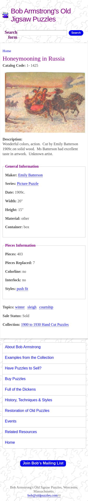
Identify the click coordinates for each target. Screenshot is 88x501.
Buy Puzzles (15, 379)
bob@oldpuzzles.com (44, 495)
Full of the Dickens (20, 389)
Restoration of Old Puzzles (27, 411)
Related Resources (21, 432)
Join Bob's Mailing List (43, 463)
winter (20, 307)
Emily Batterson (30, 175)
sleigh (31, 307)
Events (10, 421)
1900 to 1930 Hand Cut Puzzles (45, 325)
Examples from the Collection (29, 358)
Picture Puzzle (27, 184)
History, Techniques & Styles (28, 400)
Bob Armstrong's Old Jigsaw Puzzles (41, 15)
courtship (46, 307)
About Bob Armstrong (23, 347)
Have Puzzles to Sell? (23, 368)
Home (7, 51)
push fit (22, 289)
